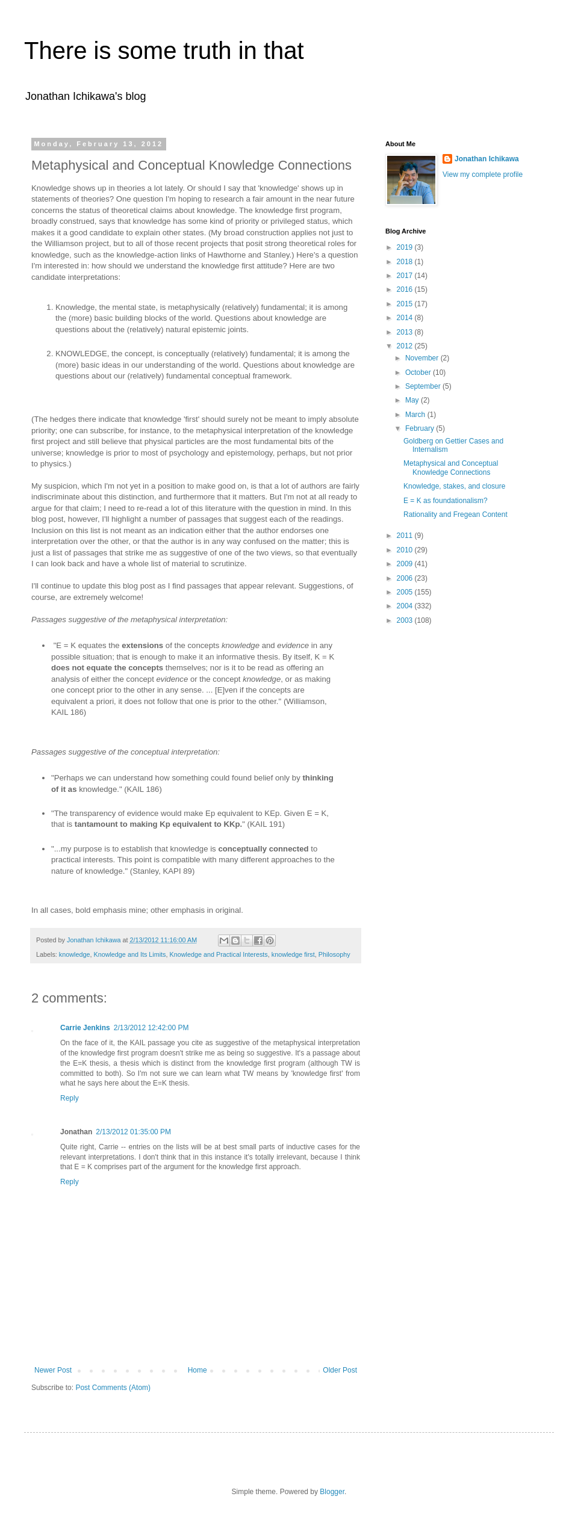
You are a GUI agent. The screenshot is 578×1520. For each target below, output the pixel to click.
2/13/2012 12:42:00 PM (151, 1028)
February (420, 428)
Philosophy (334, 954)
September (424, 386)
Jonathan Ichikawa (487, 159)
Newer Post (53, 1370)
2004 (406, 606)
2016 (406, 289)
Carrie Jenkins (85, 1028)
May (413, 400)
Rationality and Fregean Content (455, 514)
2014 (406, 318)
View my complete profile (483, 174)
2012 (406, 346)
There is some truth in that (164, 50)
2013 (406, 332)
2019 (406, 247)
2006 (406, 578)
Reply (69, 1098)
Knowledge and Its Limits (129, 954)
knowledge (74, 954)
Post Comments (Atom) (113, 1387)
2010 (406, 550)
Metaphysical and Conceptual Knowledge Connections (450, 467)
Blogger (332, 1492)
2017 (406, 275)
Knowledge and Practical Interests (218, 954)
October (419, 372)
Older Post (340, 1370)
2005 (406, 592)
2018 (406, 262)
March (416, 414)
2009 (406, 564)
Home (197, 1370)
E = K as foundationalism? (445, 500)
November (423, 358)
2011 (406, 535)
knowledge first (293, 954)
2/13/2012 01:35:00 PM (133, 1132)
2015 (406, 304)
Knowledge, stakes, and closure (454, 486)
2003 (406, 620)
